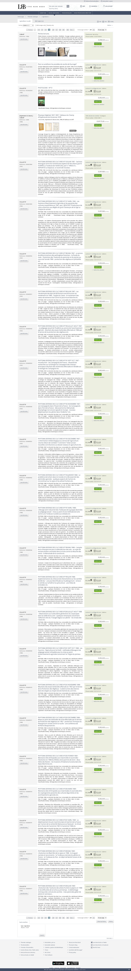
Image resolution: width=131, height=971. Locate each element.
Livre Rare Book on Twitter (99, 942)
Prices (46, 950)
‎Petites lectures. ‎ (44, 34)
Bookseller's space (107, 1)
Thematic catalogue (32, 16)
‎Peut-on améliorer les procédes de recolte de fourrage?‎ (57, 64)
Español (78, 968)
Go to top (110, 938)
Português (63, 968)
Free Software (48, 955)
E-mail (111, 21)
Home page (43, 13)
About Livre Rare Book (75, 942)
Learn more (82, 969)
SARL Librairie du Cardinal (92, 116)
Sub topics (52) (39, 21)
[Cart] (82, 6)
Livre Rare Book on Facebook (99, 945)
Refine (110, 25)
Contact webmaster (73, 947)
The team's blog (72, 945)
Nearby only (50, 25)
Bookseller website (49, 945)
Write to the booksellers (91, 1)
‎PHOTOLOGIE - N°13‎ (45, 88)
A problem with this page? (74, 950)
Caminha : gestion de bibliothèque (54, 947)
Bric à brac (47, 952)
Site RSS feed (95, 947)
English (51, 968)
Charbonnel (89, 34)
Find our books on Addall (26, 955)
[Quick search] (58, 6)
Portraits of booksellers (27, 947)
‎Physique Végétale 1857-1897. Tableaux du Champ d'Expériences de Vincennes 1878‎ (56, 116)
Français (57, 968)
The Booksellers (67, 13)
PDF (99, 21)
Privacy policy (71, 952)
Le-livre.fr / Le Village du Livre (93, 65)
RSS (104, 21)
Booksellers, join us (49, 942)
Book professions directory (82, 13)
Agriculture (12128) (25, 21)
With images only (40, 25)
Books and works (54, 13)
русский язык (71, 968)
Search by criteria (53, 8)
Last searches (23, 922)
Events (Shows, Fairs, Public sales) (29, 950)
